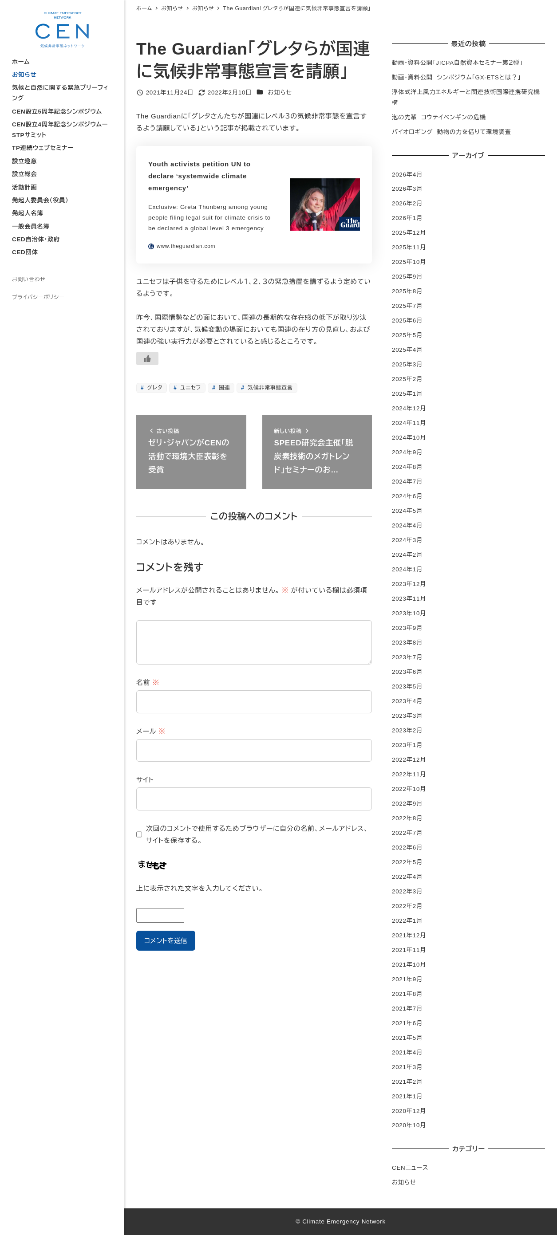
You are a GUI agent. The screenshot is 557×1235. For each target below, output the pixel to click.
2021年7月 (407, 1008)
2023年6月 (407, 672)
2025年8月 (407, 291)
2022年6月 (407, 847)
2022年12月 (409, 759)
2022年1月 (407, 920)
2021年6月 (407, 1023)
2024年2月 (407, 554)
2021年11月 (409, 950)
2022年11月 (409, 774)
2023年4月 (407, 701)
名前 (147, 682)
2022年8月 (407, 818)
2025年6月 (407, 320)
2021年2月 (407, 1081)
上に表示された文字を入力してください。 (199, 888)
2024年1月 (407, 569)
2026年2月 (407, 203)
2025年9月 (407, 276)
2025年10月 (409, 262)
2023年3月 (407, 715)
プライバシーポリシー (38, 297)
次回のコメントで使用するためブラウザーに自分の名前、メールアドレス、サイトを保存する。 (257, 834)
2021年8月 (407, 994)
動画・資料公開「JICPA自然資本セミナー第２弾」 (457, 62)
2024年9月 (407, 452)
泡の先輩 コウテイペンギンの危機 (439, 117)
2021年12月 (409, 935)
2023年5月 (407, 686)
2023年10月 (409, 613)
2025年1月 (407, 393)
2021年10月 (409, 964)
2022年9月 (407, 803)
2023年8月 (407, 642)
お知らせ (280, 92)
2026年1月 (407, 218)
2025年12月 (409, 232)
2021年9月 (407, 979)
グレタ (153, 388)
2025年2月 (407, 379)
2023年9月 (407, 628)
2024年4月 (407, 525)
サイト (145, 779)
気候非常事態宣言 (269, 388)
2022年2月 (407, 906)
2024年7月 (407, 481)
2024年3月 (407, 540)
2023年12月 (409, 584)
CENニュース (410, 1167)
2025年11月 (409, 247)
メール (151, 731)
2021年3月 (407, 1067)
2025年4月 (407, 349)
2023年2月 (407, 730)
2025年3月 (407, 364)
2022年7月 (407, 833)
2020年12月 (409, 1111)
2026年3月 (407, 188)
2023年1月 (407, 745)
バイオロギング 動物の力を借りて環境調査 (451, 132)
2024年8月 (407, 467)
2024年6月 (407, 496)
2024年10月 (409, 437)
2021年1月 (407, 1096)
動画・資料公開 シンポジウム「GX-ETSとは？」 (456, 77)
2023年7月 (407, 657)
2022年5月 (407, 862)
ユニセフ (189, 388)
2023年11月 (409, 598)
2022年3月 (407, 891)
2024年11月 (409, 423)
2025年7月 (407, 306)
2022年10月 (409, 789)
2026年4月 (407, 174)
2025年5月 (407, 335)
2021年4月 (407, 1052)
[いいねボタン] (147, 358)
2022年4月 (407, 876)
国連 (223, 388)
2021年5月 (407, 1037)
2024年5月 (407, 510)
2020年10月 (409, 1125)
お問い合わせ (29, 279)
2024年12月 (409, 408)
